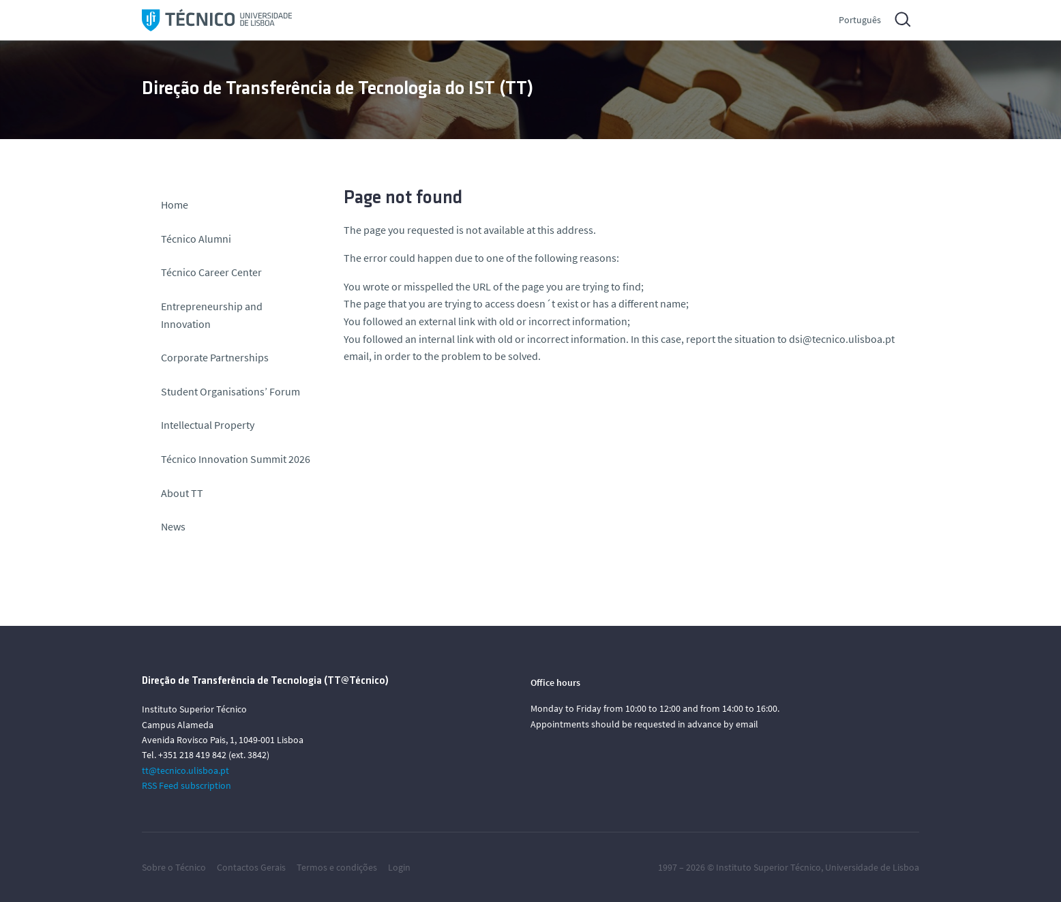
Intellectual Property (207, 425)
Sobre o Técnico (174, 867)
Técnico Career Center (212, 272)
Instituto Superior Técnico (768, 867)
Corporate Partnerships (215, 357)
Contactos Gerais (251, 867)
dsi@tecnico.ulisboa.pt (842, 339)
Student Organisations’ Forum (230, 391)
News (173, 526)
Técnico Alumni (196, 238)
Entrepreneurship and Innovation (212, 315)
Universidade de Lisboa (872, 867)
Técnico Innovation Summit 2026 (235, 459)
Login (399, 867)
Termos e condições (337, 867)
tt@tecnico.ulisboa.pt (185, 770)
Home (174, 204)
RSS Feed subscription (186, 785)
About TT (182, 493)
